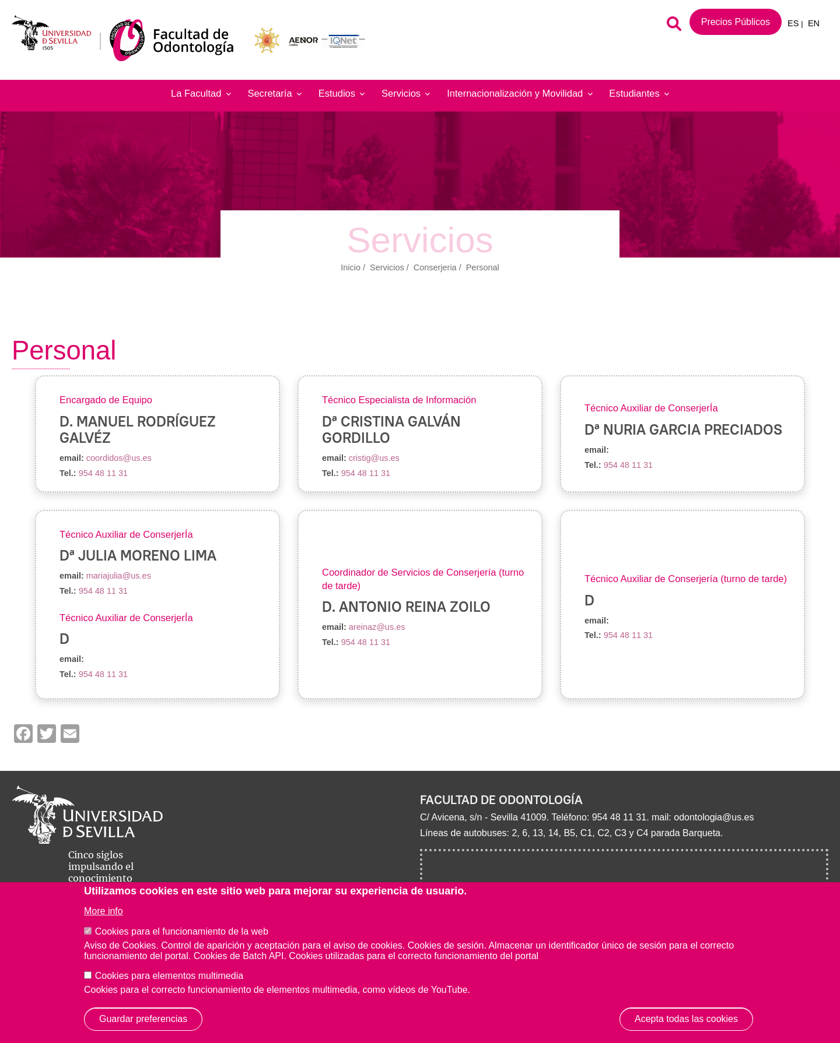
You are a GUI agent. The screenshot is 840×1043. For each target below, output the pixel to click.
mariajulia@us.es (118, 575)
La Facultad (201, 93)
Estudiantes (639, 93)
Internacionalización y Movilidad (519, 93)
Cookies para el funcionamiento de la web (181, 931)
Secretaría (274, 93)
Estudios (341, 93)
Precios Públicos (735, 22)
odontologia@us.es (714, 817)
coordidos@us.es (119, 458)
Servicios (406, 93)
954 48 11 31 (103, 473)
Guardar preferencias (143, 1019)
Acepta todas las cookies (686, 1019)
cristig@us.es (374, 458)
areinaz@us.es (377, 627)
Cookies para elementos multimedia (169, 976)
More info (103, 911)
